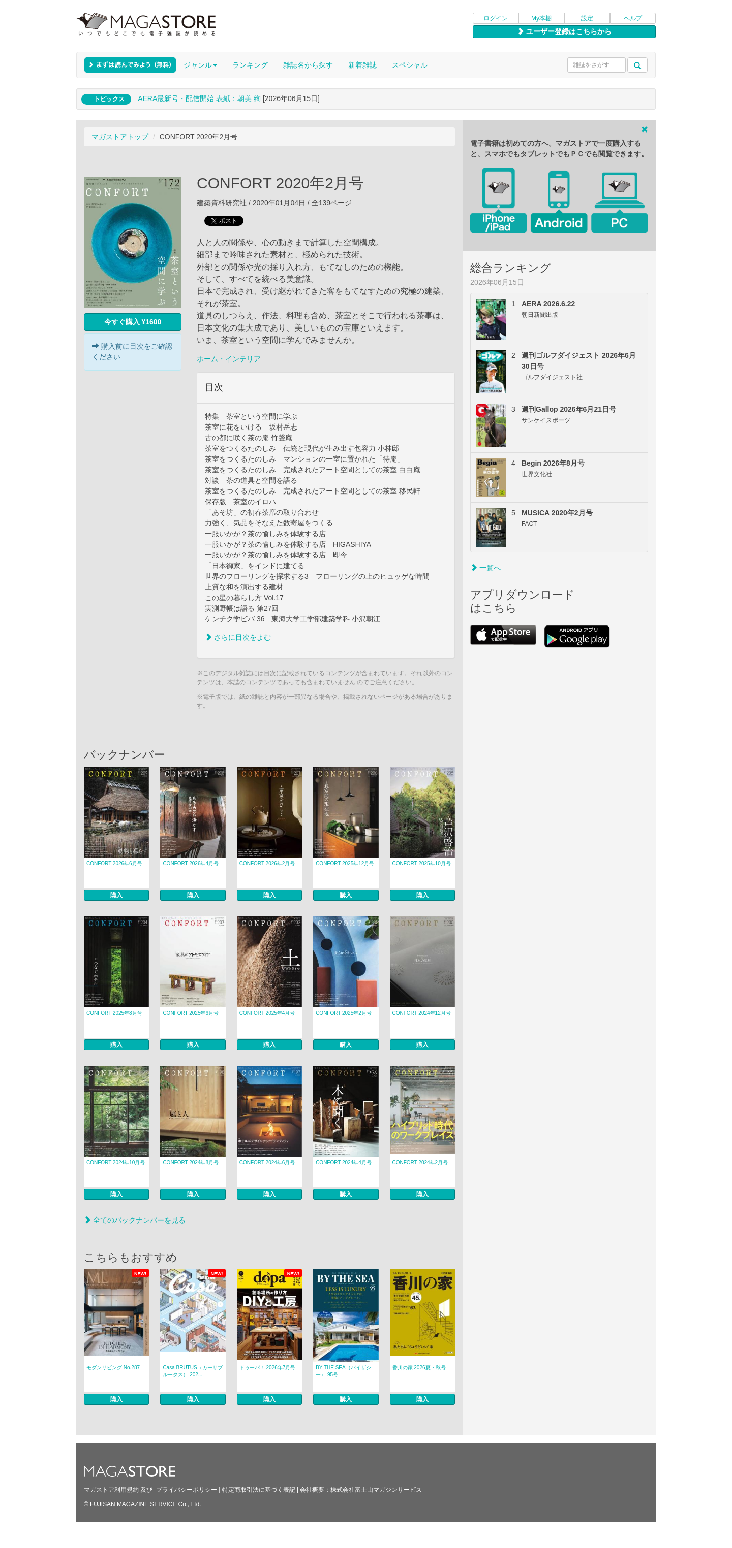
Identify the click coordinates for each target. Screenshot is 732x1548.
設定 (587, 18)
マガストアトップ (120, 137)
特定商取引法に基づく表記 (258, 1489)
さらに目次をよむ (238, 637)
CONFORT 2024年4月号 (344, 1162)
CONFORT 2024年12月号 (421, 1013)
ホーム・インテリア (229, 359)
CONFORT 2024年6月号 (267, 1162)
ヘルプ (633, 18)
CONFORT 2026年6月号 (114, 863)
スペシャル (410, 65)
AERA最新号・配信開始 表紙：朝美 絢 (199, 98)
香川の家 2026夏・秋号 (419, 1367)
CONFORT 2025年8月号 (114, 1013)
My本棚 (541, 18)
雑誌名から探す (308, 65)
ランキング (250, 65)
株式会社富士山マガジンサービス (376, 1489)
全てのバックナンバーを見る (135, 1220)
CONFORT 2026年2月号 (267, 863)
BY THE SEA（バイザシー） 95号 (343, 1371)
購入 (116, 895)
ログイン (495, 18)
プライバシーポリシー (186, 1489)
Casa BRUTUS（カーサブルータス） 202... (192, 1371)
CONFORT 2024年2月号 (420, 1162)
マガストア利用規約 (111, 1489)
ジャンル (200, 65)
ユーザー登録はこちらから (564, 31)
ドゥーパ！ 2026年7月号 (267, 1367)
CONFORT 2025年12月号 (345, 863)
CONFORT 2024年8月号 (191, 1162)
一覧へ (485, 568)
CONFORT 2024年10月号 (115, 1162)
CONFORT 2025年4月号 (267, 1013)
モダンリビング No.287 (113, 1367)
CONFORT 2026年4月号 (191, 863)
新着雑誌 (362, 65)
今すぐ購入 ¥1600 (133, 322)
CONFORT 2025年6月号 (191, 1013)
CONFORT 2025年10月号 (421, 863)
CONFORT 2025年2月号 (344, 1013)
